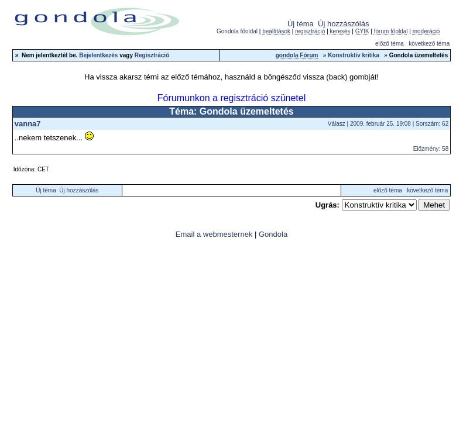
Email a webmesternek (214, 234)
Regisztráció (152, 55)
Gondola (273, 234)
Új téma (300, 23)
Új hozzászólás (343, 23)
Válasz (336, 123)
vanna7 (28, 123)
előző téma (389, 43)
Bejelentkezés (98, 55)
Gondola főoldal (237, 31)
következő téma (429, 43)
